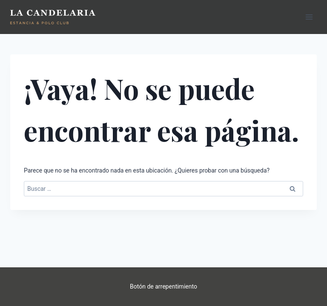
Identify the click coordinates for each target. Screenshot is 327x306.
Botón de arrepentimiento (163, 286)
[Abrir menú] (309, 16)
